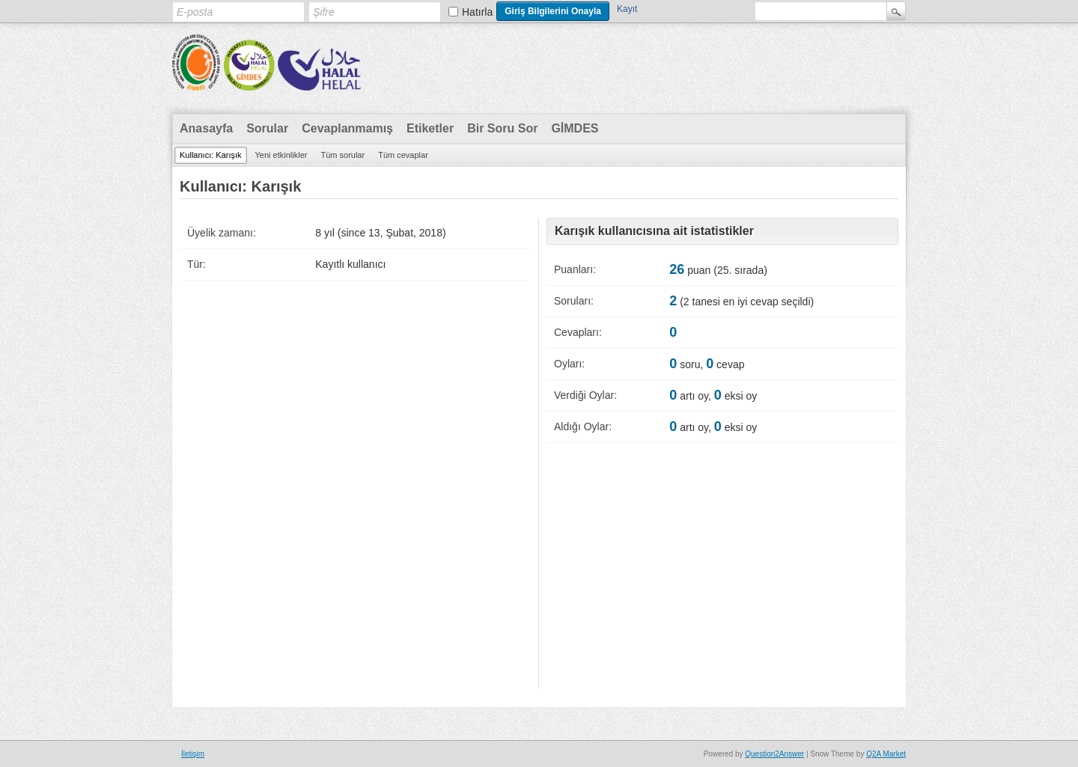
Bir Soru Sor (502, 128)
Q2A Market (886, 754)
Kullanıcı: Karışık (211, 154)
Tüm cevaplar (403, 154)
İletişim (192, 754)
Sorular (267, 128)
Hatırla (477, 12)
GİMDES (574, 128)
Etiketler (430, 128)
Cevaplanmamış (347, 128)
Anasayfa (206, 128)
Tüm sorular (342, 154)
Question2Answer (774, 754)
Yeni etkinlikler (281, 154)
